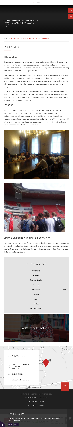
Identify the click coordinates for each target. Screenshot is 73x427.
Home (5, 39)
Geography (36, 270)
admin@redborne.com (20, 380)
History (36, 275)
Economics (45, 39)
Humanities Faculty (30, 39)
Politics (36, 304)
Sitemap (36, 409)
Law (36, 299)
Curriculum (15, 39)
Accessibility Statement (36, 405)
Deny (16, 424)
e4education (43, 398)
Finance (36, 285)
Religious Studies (36, 309)
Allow (10, 424)
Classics (36, 294)
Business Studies (36, 280)
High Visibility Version (36, 401)
